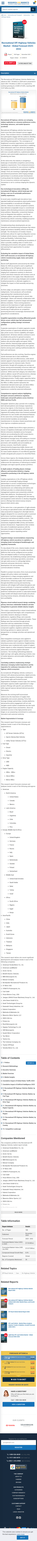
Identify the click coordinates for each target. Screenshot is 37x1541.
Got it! (22, 1537)
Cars (17, 1273)
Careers (18, 1479)
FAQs (18, 1509)
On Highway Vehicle (28, 1273)
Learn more (20, 1534)
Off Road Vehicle (7, 1273)
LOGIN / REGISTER (18, 1512)
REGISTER (18, 1447)
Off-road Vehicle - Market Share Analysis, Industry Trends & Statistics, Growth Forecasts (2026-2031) (21, 1325)
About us (18, 1476)
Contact (18, 1506)
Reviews (18, 1482)
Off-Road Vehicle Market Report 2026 (19, 1311)
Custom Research (18, 1495)
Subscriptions (18, 1498)
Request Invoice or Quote (18, 1385)
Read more (18, 1212)
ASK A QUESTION (18, 1404)
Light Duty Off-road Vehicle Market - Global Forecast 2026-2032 (20, 1335)
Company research (18, 1492)
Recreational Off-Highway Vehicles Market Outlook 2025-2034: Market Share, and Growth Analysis (21, 1301)
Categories (18, 1490)
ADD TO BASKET (18, 1379)
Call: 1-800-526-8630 (18, 1400)
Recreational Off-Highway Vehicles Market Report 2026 (20, 1289)
